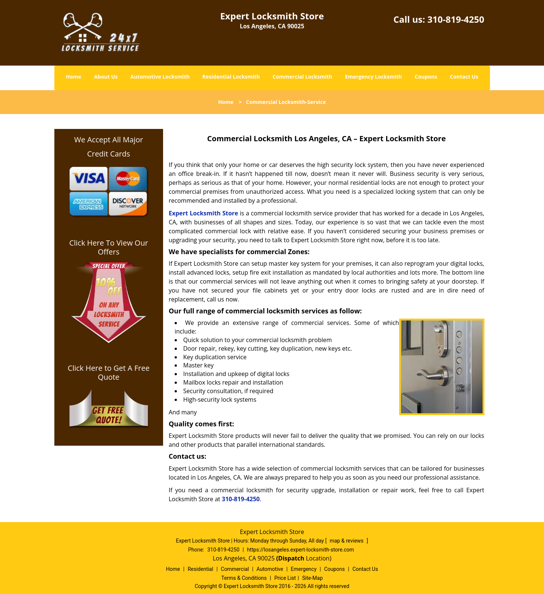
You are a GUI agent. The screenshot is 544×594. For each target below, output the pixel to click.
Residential (200, 569)
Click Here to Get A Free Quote (109, 373)
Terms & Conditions (244, 578)
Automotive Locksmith (160, 76)
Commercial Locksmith (302, 76)
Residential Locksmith (231, 76)
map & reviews (347, 541)
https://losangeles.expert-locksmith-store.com (300, 550)
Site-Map (312, 578)
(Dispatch (291, 558)
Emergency (303, 569)
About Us (106, 76)
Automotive (270, 569)
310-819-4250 (455, 19)
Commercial (235, 569)
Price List (285, 578)
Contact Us (464, 76)
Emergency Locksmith (373, 76)
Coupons (426, 76)
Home (73, 76)
